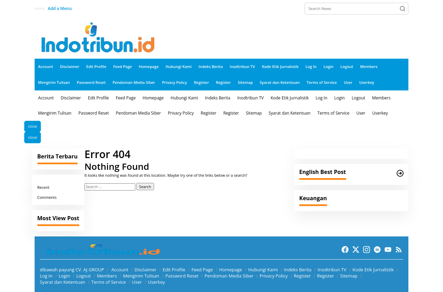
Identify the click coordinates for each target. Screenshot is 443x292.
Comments (47, 197)
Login (64, 276)
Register (302, 276)
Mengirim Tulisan (141, 276)
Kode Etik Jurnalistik (373, 269)
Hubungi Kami (263, 269)
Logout (83, 276)
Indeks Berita (297, 269)
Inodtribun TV (332, 269)
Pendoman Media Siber (229, 276)
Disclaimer (145, 269)
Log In (46, 276)
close (32, 126)
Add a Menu (60, 8)
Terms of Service (108, 282)
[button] (402, 8)
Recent (43, 187)
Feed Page (202, 269)
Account (119, 269)
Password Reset (181, 276)
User (137, 282)
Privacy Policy (274, 276)
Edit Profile (174, 269)
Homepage (230, 269)
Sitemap (349, 276)
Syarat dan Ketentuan (62, 282)
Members (107, 276)
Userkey (156, 282)
